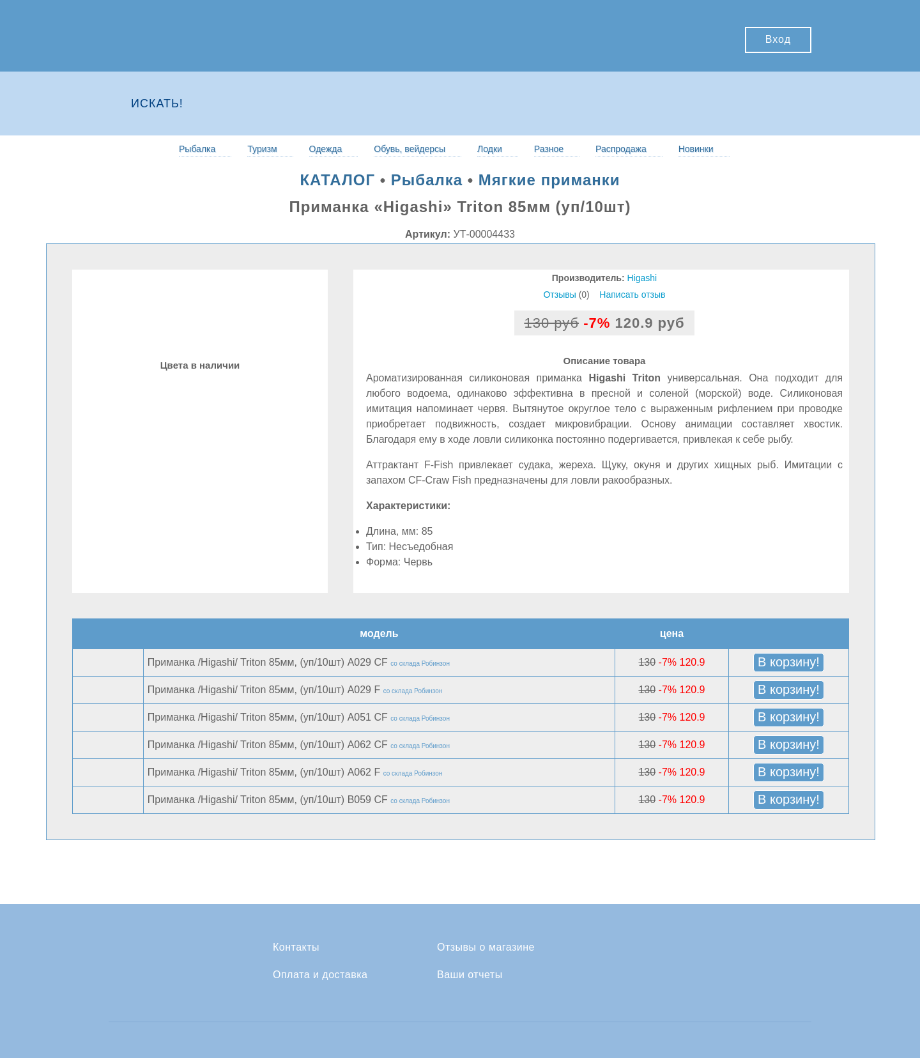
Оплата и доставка (320, 975)
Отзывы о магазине (486, 947)
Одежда (325, 149)
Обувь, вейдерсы (409, 149)
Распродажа (621, 149)
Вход (778, 39)
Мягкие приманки (549, 179)
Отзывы (559, 294)
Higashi (642, 278)
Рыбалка (197, 149)
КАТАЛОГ (337, 179)
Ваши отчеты (470, 975)
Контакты (296, 947)
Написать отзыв (632, 294)
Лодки (489, 149)
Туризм (262, 149)
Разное (549, 149)
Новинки (696, 149)
